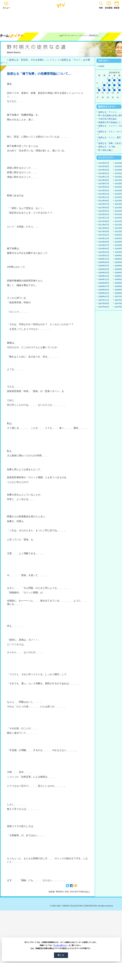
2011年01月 (103, 235)
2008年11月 (103, 279)
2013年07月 (103, 184)
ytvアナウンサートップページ (73, 35)
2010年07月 (103, 245)
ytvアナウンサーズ (12, 36)
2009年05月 (103, 269)
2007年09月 (103, 303)
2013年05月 (103, 187)
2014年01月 (103, 173)
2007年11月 (103, 300)
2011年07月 (103, 225)
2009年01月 (103, 276)
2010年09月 (103, 242)
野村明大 (93, 35)
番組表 (116, 4)
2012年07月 (103, 204)
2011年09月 (103, 221)
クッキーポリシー (60, 945)
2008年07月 (103, 286)
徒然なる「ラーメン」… (109, 112)
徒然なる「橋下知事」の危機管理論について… (39, 73)
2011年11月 (103, 218)
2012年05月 (103, 208)
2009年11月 (103, 259)
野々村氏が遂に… (106, 150)
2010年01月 (103, 256)
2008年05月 (103, 290)
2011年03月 (103, 231)
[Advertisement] (61, 20)
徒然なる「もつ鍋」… (108, 147)
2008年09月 (103, 283)
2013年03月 (103, 190)
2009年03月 (103, 273)
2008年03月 (103, 293)
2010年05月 (103, 249)
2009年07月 (103, 266)
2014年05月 (103, 166)
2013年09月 (103, 180)
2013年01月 (103, 194)
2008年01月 (103, 296)
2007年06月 (103, 307)
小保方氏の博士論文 (107, 119)
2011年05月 (103, 228)
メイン (53, 60)
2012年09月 (103, 201)
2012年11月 (103, 197)
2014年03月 (103, 170)
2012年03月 (103, 211)
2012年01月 (103, 214)
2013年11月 (103, 177)
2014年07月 (103, 163)
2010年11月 (103, 238)
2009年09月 (103, 262)
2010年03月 (103, 252)
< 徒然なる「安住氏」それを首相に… (27, 60)
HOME (101, 66)
